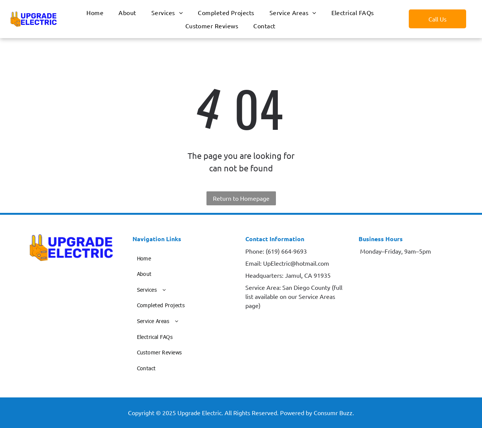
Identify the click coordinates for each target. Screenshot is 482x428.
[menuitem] (95, 12)
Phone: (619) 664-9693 (276, 251)
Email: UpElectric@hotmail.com (287, 263)
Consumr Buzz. (334, 412)
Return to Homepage (241, 198)
